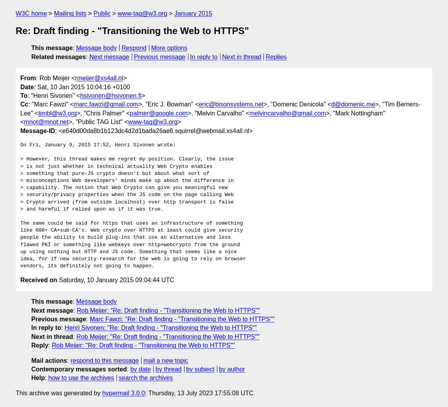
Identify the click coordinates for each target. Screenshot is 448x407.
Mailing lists (70, 13)
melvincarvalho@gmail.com (287, 113)
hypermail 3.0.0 (123, 393)
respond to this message (104, 360)
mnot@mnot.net (46, 122)
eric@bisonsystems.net (231, 104)
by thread (169, 369)
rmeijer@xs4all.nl (99, 78)
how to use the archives (81, 378)
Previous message (160, 57)
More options (169, 48)
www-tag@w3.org (142, 13)
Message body (96, 48)
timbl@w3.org (57, 113)
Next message (109, 57)
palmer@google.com (159, 113)
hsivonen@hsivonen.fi (111, 95)
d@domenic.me (353, 104)
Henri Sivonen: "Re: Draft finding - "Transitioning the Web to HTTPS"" (160, 327)
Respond (134, 48)
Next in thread (241, 57)
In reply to (203, 57)
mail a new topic (165, 360)
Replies (276, 57)
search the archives (146, 378)
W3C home (31, 13)
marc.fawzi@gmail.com (105, 104)
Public (102, 13)
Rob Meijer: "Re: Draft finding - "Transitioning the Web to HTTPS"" (168, 310)
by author (232, 369)
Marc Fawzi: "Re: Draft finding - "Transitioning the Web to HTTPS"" (182, 319)
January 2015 (193, 13)
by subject (200, 369)
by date (140, 369)
